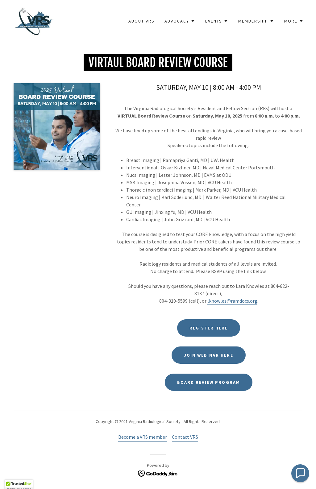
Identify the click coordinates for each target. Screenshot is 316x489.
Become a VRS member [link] (142, 437)
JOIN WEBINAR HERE (208, 355)
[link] (33, 20)
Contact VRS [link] (185, 437)
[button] (179, 21)
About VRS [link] (141, 21)
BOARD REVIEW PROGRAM (208, 382)
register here (208, 328)
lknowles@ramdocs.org (232, 301)
